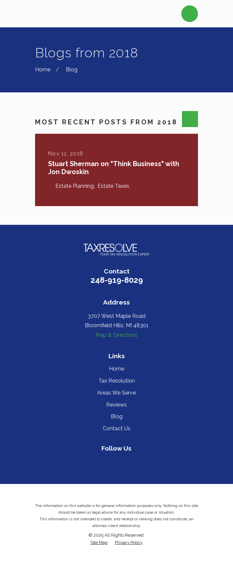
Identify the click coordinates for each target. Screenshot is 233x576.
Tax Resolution (116, 381)
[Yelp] (108, 461)
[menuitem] (98, 542)
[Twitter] (124, 461)
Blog (117, 416)
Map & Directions (116, 335)
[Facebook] (93, 461)
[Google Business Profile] (139, 461)
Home (116, 369)
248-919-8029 (116, 280)
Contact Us (117, 428)
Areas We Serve (116, 393)
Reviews (116, 405)
